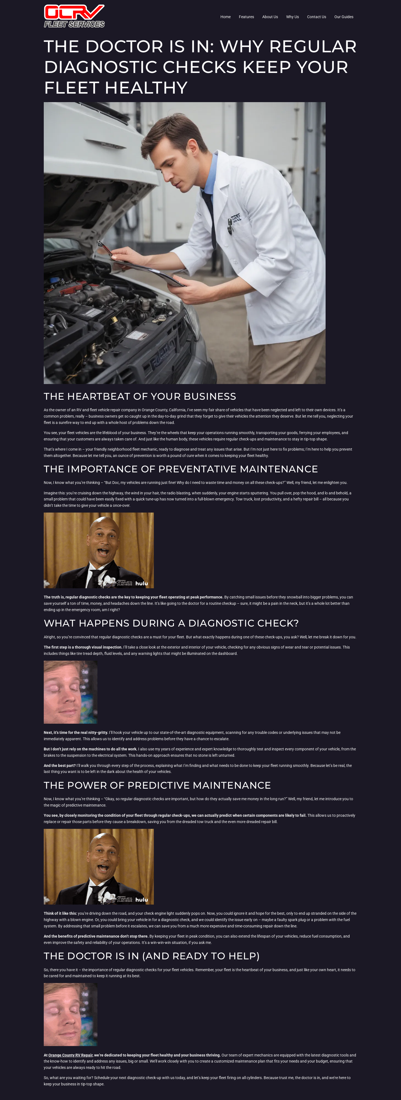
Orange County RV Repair (70, 1055)
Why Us (292, 17)
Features (246, 17)
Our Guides (343, 17)
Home (225, 17)
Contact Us (316, 17)
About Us (270, 17)
